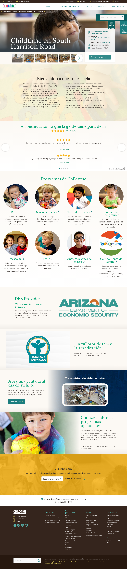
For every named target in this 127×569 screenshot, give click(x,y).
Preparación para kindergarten (70, 530)
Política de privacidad (65, 562)
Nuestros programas (69, 6)
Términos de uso (80, 562)
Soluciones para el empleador (99, 1)
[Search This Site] (27, 560)
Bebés (67, 515)
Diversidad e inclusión (113, 515)
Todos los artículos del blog (113, 541)
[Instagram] (18, 525)
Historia (109, 529)
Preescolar (111, 214)
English (115, 1)
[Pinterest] (22, 525)
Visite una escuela (91, 518)
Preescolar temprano (71, 522)
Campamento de (111, 260)
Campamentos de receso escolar (72, 541)
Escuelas (88, 6)
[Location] (106, 17)
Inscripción (89, 530)
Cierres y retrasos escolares (94, 535)
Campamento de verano (72, 545)
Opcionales (68, 547)
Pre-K (66, 527)
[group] (17, 58)
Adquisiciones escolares (114, 520)
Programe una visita (23, 1)
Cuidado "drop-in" (70, 538)
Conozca (16, 401)
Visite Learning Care (50, 562)
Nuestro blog (118, 6)
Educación (50, 6)
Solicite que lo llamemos (73, 479)
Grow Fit (67, 549)
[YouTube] (26, 525)
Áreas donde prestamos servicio (54, 563)
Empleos (81, 1)
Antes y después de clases (79, 260)
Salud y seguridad (91, 520)
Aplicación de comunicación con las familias (92, 524)
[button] (59, 168)
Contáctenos (106, 42)
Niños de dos (79, 212)
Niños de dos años (70, 520)
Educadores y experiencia (52, 518)
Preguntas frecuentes (113, 531)
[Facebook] (14, 525)
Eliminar (40, 11)
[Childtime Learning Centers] (8, 6)
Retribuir (109, 526)
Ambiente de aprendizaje (52, 522)
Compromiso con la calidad (52, 520)
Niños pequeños (70, 518)
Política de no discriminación (96, 562)
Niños (47, 212)
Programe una (52, 479)
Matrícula (88, 528)
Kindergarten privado (71, 533)
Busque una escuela (91, 515)
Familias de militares (92, 533)
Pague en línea (68, 1)
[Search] (118, 17)
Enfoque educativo (50, 515)
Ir (34, 11)
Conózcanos (102, 6)
